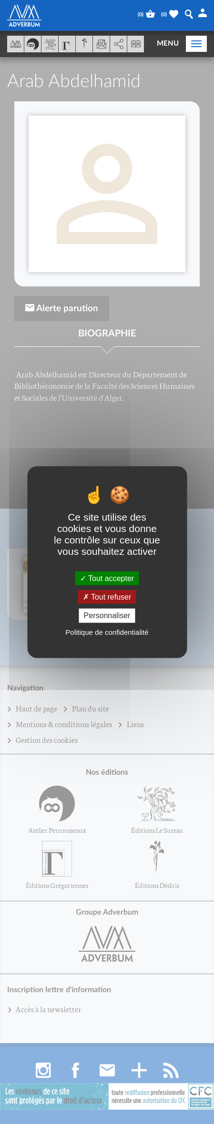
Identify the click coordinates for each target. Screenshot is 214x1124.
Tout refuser (107, 597)
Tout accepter (107, 578)
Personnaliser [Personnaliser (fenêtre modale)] (107, 615)
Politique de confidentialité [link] (106, 632)
